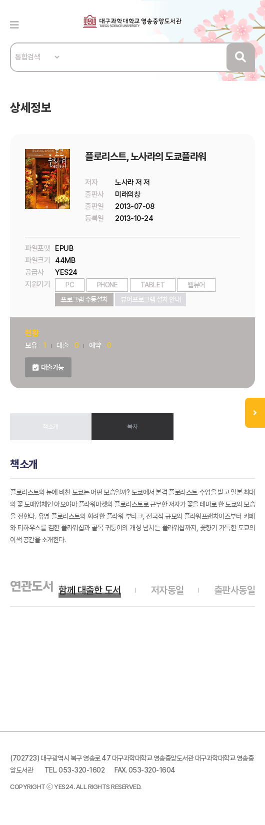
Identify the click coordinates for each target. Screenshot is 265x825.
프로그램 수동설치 (84, 299)
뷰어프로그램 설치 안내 (150, 299)
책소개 (50, 426)
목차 (132, 426)
